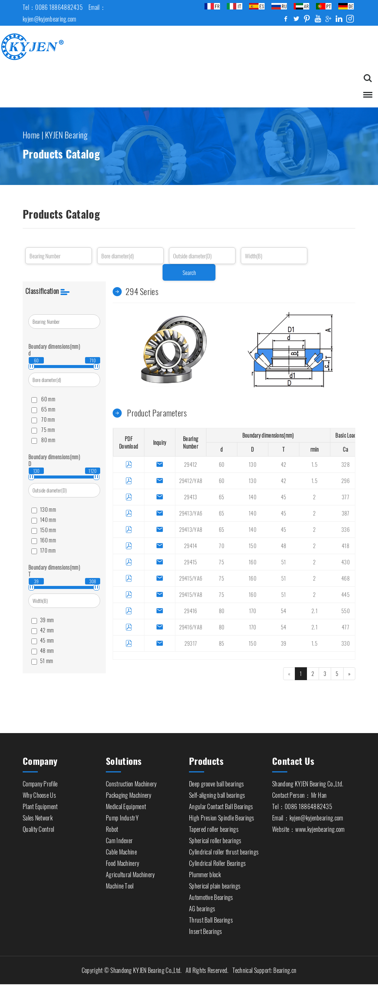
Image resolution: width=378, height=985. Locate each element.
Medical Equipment (126, 804)
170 (252, 611)
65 (222, 497)
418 (345, 546)
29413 (190, 497)
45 (284, 497)
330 (345, 644)
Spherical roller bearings (215, 838)
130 (252, 465)
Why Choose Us (39, 793)
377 (345, 497)
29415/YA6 (191, 579)
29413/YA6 (191, 513)
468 (345, 579)
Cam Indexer (119, 838)
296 (345, 481)
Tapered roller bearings (214, 827)
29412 (190, 465)
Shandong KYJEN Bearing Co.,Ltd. (307, 781)
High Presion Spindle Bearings (221, 815)
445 (345, 595)
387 (346, 513)
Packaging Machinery (129, 793)
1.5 (314, 465)
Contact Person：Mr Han (299, 793)
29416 (190, 611)
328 (345, 465)
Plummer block (205, 872)
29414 (190, 546)
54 (284, 611)
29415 (190, 562)
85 (222, 644)
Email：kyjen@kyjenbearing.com (307, 815)
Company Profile (40, 781)
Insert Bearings (205, 929)
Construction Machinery (131, 781)
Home (31, 133)
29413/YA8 (191, 530)
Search (189, 273)
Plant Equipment (40, 804)
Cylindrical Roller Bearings (217, 861)
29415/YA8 (191, 595)
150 (252, 546)
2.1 (314, 611)
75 (221, 562)
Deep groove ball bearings (216, 781)
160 (252, 562)
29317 (190, 644)
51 (283, 562)
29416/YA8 (191, 627)
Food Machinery (122, 861)
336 (345, 530)
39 (284, 644)
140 (252, 497)
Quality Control (38, 827)
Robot (112, 827)
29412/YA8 (191, 481)
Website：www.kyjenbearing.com (308, 827)
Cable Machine (121, 849)
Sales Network (38, 815)
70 (221, 546)
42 (284, 465)
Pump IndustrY (122, 815)
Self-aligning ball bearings (217, 793)
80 (222, 611)
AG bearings (202, 906)
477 (345, 627)
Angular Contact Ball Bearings (221, 804)
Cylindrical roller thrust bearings (224, 849)
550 (345, 611)
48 (284, 546)
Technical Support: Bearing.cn (264, 971)
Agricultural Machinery (130, 872)
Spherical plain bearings (214, 884)
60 (222, 465)
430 (345, 562)
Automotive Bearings (211, 895)
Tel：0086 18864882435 (302, 804)
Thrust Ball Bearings (211, 918)
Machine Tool (120, 884)
